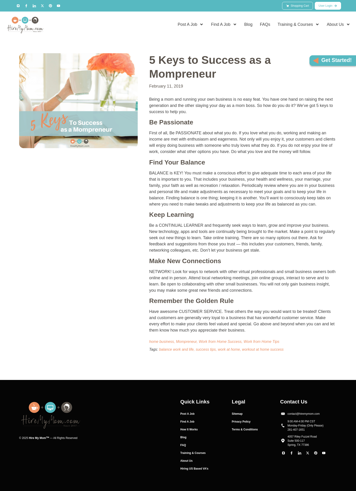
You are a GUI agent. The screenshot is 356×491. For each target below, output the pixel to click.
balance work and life (176, 349)
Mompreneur (186, 342)
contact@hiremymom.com (304, 413)
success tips (206, 349)
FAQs (265, 25)
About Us (338, 25)
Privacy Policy (241, 421)
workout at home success (263, 349)
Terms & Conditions (245, 429)
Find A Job (224, 25)
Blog (248, 25)
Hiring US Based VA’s (194, 468)
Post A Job (191, 25)
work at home (229, 349)
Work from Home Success (220, 342)
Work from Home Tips (261, 342)
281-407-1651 (296, 429)
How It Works (189, 429)
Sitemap (237, 413)
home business (161, 342)
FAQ (183, 445)
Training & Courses (298, 25)
